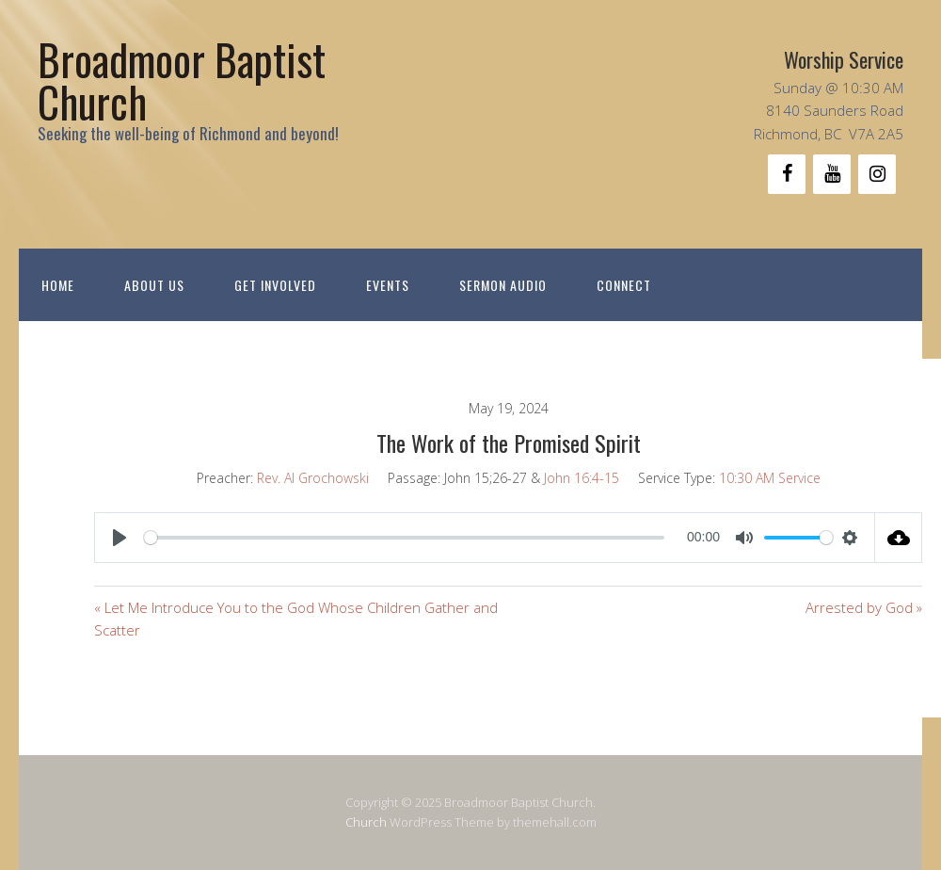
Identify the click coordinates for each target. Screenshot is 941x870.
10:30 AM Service (770, 478)
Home (57, 285)
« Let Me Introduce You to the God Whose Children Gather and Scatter (296, 618)
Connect (624, 285)
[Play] (119, 538)
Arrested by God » (863, 607)
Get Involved (275, 285)
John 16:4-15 (581, 478)
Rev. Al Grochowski (313, 478)
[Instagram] (877, 174)
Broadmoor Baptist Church (182, 80)
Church (366, 822)
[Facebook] (786, 174)
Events (387, 285)
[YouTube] (832, 174)
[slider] (404, 537)
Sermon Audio (503, 285)
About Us (154, 285)
